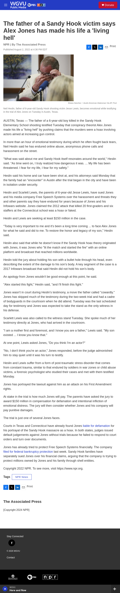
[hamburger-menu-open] (6, 5)
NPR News (21, 477)
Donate (109, 5)
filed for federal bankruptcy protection (28, 451)
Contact (11, 557)
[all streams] (115, 589)
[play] (5, 588)
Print (113, 46)
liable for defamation (96, 426)
